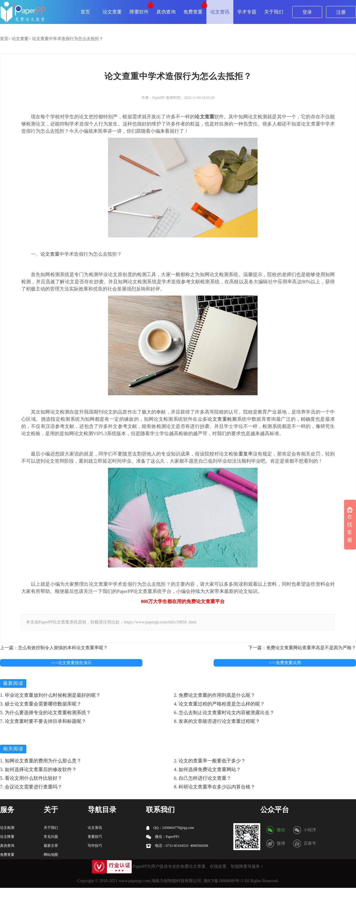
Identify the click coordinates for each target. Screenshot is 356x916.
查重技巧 (95, 837)
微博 (281, 843)
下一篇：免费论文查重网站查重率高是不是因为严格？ (302, 647)
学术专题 (246, 11)
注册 (341, 12)
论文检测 (7, 828)
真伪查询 (166, 11)
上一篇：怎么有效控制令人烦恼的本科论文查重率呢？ (54, 647)
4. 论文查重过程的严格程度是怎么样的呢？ (219, 703)
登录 (307, 12)
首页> (5, 39)
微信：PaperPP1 (163, 837)
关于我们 (273, 11)
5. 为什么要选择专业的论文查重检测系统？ (45, 712)
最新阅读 (13, 683)
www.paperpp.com (134, 881)
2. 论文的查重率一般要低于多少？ (210, 760)
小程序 (310, 830)
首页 (85, 11)
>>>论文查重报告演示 (71, 663)
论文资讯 (219, 11)
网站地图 (51, 855)
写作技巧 (95, 846)
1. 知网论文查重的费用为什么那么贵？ (40, 760)
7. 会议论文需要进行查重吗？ (31, 786)
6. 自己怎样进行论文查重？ (202, 778)
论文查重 (112, 11)
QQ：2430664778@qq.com (170, 828)
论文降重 (7, 837)
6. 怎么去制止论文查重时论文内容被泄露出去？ (224, 712)
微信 (281, 830)
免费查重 (193, 11)
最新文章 (51, 846)
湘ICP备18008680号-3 (223, 881)
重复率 (245, 453)
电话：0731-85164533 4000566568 (177, 846)
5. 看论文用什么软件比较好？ (31, 778)
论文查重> (21, 39)
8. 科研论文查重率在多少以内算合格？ (214, 786)
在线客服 (349, 525)
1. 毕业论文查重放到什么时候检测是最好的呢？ (50, 695)
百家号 (310, 843)
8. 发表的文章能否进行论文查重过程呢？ (217, 721)
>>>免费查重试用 (285, 663)
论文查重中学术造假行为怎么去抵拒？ (67, 39)
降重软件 (139, 11)
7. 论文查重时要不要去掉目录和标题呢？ (43, 721)
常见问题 (51, 837)
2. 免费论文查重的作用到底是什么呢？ (214, 695)
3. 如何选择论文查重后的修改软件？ (38, 769)
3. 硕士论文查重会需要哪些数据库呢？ (40, 703)
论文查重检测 (222, 419)
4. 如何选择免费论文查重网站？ (207, 769)
